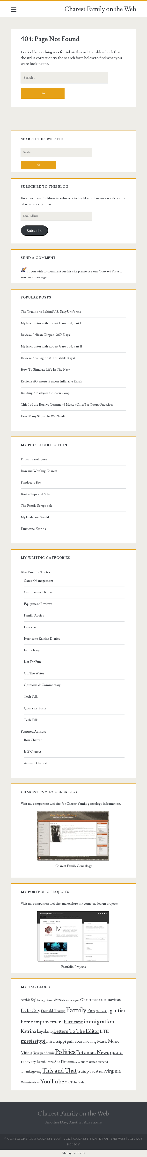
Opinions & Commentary (42, 685)
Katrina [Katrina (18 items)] (28, 1031)
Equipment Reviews (38, 604)
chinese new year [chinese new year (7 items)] (70, 1000)
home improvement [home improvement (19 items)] (42, 1022)
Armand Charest (35, 763)
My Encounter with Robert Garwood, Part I (51, 323)
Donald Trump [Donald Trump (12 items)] (53, 1011)
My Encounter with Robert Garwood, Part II (51, 346)
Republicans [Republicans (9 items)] (45, 1062)
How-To (30, 627)
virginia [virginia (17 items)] (113, 1071)
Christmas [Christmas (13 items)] (89, 999)
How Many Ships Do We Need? (43, 416)
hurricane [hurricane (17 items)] (73, 1022)
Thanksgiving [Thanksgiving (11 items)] (31, 1071)
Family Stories (34, 615)
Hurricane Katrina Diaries (42, 639)
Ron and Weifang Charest (39, 471)
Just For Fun (32, 662)
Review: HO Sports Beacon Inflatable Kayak (51, 381)
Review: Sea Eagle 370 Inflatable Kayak (48, 358)
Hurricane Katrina (33, 529)
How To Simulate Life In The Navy (45, 370)
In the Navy (32, 650)
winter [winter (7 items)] (35, 1082)
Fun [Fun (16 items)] (91, 1011)
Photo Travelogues (34, 459)
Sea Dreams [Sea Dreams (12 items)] (64, 1061)
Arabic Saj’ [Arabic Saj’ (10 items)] (28, 1000)
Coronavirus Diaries (38, 592)
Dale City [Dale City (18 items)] (30, 1011)
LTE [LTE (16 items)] (104, 1031)
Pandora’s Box (31, 483)
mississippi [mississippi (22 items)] (33, 1041)
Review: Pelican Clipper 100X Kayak (46, 335)
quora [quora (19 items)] (116, 1052)
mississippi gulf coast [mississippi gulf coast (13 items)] (65, 1041)
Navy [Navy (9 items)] (36, 1053)
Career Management (38, 581)
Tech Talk (30, 697)
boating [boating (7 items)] (41, 1000)
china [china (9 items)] (58, 1000)
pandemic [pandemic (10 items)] (47, 1053)
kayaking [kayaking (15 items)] (45, 1031)
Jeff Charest (32, 752)
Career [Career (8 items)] (49, 1000)
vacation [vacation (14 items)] (97, 1071)
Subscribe (34, 231)
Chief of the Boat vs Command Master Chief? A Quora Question (67, 405)
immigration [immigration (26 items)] (99, 1021)
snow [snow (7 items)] (77, 1062)
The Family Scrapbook (36, 506)
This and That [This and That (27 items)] (59, 1070)
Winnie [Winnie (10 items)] (26, 1082)
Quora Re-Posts (35, 708)
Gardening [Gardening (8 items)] (102, 1011)
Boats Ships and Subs (36, 494)
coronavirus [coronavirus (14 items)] (110, 999)
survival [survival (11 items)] (104, 1062)
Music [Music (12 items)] (102, 1041)
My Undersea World (35, 517)
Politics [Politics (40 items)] (65, 1052)
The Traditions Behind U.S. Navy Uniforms (51, 312)
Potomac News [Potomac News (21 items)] (92, 1052)
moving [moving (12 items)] (90, 1041)
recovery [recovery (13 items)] (28, 1061)
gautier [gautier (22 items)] (117, 1010)
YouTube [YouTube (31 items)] (52, 1082)
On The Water (34, 673)
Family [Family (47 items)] (76, 1010)
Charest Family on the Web (100, 9)
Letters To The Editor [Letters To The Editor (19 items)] (76, 1031)
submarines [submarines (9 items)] (89, 1062)
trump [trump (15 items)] (83, 1071)
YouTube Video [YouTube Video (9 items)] (76, 1082)
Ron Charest (33, 740)
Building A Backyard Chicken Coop (45, 393)
